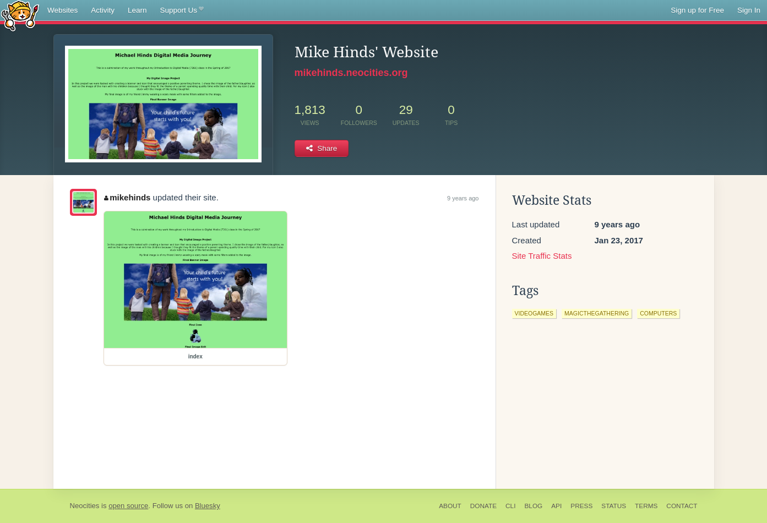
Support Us (182, 10)
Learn (137, 10)
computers (658, 313)
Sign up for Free (697, 10)
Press (581, 506)
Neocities (85, 506)
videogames (534, 313)
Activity (103, 10)
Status (613, 506)
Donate (483, 506)
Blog (533, 506)
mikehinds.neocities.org (351, 72)
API (556, 506)
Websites (62, 10)
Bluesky (207, 506)
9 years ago (462, 198)
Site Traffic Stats (542, 255)
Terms (646, 506)
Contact (681, 506)
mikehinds (127, 197)
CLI (510, 506)
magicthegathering (596, 313)
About (450, 506)
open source (128, 506)
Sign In (748, 10)
